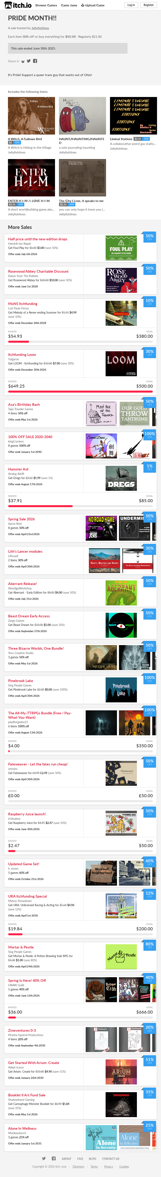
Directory (78, 1166)
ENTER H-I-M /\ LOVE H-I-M (29, 201)
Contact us (110, 1158)
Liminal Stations (121, 139)
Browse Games (46, 5)
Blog (92, 1158)
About (66, 1158)
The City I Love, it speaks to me (81, 201)
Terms (94, 1166)
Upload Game (93, 5)
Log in (131, 5)
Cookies (124, 1166)
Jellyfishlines (40, 28)
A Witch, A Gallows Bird (25, 139)
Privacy (108, 1166)
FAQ (80, 1158)
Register (149, 5)
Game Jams (69, 5)
